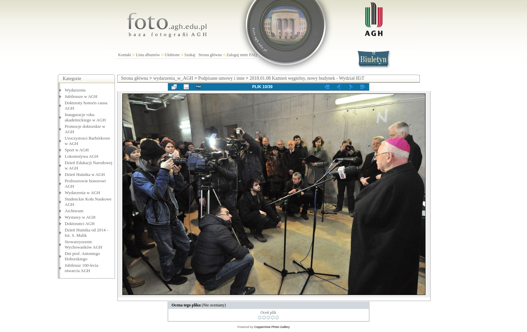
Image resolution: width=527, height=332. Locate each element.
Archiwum (74, 210)
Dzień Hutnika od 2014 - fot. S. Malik (86, 232)
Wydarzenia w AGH (82, 192)
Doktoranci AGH (80, 223)
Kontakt (124, 54)
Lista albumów (148, 54)
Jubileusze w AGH (81, 96)
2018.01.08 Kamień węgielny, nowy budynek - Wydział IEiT (307, 78)
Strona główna (210, 54)
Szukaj (190, 54)
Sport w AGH (77, 149)
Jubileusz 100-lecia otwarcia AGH (81, 268)
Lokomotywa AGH (81, 156)
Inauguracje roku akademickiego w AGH (85, 117)
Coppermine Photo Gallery (272, 327)
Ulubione (172, 54)
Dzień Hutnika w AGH (85, 174)
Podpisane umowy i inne (221, 78)
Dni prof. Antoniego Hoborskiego (82, 256)
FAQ (253, 54)
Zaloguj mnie (237, 54)
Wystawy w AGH (80, 217)
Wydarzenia (75, 90)
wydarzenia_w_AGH (173, 78)
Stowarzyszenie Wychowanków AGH (84, 244)
